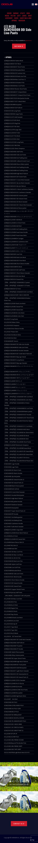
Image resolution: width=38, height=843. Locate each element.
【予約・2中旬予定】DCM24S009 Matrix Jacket (18, 411)
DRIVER (9, 13)
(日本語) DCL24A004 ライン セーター (15, 384)
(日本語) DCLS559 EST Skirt (12, 133)
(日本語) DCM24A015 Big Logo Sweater (15, 363)
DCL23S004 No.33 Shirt (11, 605)
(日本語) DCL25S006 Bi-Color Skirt (14, 316)
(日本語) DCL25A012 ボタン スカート (15, 251)
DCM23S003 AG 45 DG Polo (12, 558)
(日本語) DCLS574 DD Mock (12, 120)
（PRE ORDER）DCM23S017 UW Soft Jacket (17, 596)
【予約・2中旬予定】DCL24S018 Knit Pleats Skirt (18, 461)
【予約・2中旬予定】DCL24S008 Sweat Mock (17, 448)
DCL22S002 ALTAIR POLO (11, 737)
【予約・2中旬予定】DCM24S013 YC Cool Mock (18, 426)
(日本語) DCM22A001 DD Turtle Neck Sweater (17, 639)
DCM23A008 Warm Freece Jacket (14, 486)
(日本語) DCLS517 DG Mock (12, 136)
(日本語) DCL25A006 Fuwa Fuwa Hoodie (16, 232)
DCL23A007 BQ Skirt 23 (11, 545)
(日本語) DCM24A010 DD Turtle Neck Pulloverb (18, 354)
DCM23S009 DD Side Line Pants (13, 574)
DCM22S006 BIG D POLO (11, 712)
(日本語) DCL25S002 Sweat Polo (13, 307)
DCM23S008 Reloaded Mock (12, 570)
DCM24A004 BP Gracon (11, 341)
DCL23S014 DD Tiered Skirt (12, 636)
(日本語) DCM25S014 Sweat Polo (14, 279)
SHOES (16, 18)
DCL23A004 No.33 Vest (11, 536)
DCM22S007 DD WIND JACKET (13, 715)
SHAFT (30, 15)
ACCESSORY (9, 18)
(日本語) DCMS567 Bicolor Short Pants (15, 89)
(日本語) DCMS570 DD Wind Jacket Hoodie (16, 98)
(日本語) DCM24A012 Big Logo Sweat (15, 357)
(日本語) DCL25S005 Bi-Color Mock (14, 313)
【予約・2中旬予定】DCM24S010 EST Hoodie (17, 414)
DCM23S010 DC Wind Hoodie (13, 577)
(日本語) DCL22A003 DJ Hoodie (13, 686)
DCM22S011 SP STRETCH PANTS (13, 727)
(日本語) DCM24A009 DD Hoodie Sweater (16, 350)
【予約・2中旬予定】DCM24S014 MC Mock (17, 429)
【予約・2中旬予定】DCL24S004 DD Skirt (16, 439)
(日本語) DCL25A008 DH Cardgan (14, 238)
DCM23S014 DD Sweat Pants (12, 586)
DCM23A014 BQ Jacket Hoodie (13, 501)
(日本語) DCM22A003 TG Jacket (13, 646)
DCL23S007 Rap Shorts (11, 614)
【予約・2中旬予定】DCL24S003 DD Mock (16, 436)
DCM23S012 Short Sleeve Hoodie (14, 580)
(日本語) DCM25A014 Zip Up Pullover (15, 186)
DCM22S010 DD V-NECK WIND (13, 724)
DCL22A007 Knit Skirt (11, 699)
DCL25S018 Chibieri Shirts (12, 322)
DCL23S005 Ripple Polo (11, 608)
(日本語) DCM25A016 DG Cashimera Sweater (17, 192)
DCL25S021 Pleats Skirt (11, 332)
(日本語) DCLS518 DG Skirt (12, 139)
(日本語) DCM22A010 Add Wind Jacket (15, 668)
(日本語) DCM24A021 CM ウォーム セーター (17, 378)
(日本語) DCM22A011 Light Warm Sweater (16, 671)
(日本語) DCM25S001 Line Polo (13, 254)
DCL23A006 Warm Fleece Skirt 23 (14, 542)
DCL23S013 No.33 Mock (11, 633)
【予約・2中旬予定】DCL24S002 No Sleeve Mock (19, 432)
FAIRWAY (16, 13)
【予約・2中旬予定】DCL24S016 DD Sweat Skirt (18, 454)
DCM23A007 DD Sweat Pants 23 (13, 483)
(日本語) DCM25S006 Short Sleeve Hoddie (16, 264)
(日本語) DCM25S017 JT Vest (12, 289)
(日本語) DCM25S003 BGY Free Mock (15, 260)
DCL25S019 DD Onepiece (11, 325)
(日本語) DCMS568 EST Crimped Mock (15, 92)
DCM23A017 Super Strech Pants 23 (14, 511)
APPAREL (14, 20)
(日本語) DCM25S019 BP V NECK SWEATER (16, 295)
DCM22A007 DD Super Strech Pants (15, 658)
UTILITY (22, 13)
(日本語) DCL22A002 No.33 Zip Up (14, 683)
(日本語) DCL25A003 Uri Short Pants (14, 223)
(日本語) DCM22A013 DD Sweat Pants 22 (16, 677)
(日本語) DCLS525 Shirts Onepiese (14, 148)
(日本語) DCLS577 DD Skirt (12, 126)
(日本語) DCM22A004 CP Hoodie (13, 649)
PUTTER (13, 15)
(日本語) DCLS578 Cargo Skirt (12, 130)
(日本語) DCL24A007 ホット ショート (15, 387)
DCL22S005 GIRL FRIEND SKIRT (13, 746)
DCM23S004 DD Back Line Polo (13, 561)
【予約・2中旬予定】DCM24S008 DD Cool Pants (18, 408)
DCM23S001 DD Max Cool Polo (13, 552)
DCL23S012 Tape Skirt (10, 630)
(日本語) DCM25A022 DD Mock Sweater (15, 202)
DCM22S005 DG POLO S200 (12, 708)
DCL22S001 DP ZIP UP (10, 734)
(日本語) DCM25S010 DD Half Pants (14, 270)
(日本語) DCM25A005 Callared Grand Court (17, 161)
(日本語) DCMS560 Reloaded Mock (14, 70)
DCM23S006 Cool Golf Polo (12, 567)
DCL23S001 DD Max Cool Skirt (13, 599)
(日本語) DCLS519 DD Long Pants (14, 142)
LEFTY (19, 15)
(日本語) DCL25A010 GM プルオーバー (15, 245)
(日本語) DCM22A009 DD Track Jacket (15, 665)
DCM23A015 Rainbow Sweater (13, 505)
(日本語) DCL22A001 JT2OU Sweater (14, 680)
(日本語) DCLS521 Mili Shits (12, 145)
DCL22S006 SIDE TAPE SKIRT (12, 749)
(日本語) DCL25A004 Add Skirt (13, 226)
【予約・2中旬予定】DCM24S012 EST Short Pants (19, 418)
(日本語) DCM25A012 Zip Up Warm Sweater (17, 183)
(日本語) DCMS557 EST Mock (12, 64)
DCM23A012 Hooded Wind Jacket (14, 495)
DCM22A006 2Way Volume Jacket (14, 655)
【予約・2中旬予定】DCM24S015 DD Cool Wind (18, 292)
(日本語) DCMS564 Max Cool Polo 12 (15, 79)
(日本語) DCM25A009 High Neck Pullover (16, 173)
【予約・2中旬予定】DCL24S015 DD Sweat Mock (18, 451)
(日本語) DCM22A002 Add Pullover (14, 643)
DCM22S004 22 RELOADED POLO (14, 705)
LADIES (24, 15)
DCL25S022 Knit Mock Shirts (12, 335)
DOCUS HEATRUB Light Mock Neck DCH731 (17, 752)
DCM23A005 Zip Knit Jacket (12, 476)
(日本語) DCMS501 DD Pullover (13, 108)
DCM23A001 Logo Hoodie (11, 464)
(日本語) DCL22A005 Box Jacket (13, 693)
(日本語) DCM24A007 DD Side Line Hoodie (16, 344)
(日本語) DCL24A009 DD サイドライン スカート (18, 393)
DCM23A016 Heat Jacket (11, 508)
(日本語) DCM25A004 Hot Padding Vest (15, 158)
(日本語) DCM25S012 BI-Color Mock (14, 276)
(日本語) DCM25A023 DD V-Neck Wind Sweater (18, 205)
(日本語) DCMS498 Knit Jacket (12, 104)
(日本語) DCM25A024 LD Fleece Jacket (15, 208)
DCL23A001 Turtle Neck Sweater (14, 526)
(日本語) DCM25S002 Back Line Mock (15, 257)
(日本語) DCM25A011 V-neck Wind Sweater (17, 180)
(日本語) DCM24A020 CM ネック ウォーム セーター (19, 375)
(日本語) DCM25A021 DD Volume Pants (15, 199)
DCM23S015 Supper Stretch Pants (14, 589)
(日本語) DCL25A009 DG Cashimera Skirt (16, 242)
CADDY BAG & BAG (25, 18)
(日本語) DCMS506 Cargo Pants (13, 114)
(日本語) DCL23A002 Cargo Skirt (13, 530)
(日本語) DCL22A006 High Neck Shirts (15, 696)
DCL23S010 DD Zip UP (10, 624)
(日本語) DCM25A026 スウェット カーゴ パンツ (18, 216)
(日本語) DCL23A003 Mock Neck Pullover (16, 533)
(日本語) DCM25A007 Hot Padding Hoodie (16, 167)
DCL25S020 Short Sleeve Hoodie (14, 328)
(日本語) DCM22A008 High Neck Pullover (16, 661)
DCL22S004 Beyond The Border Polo (15, 743)
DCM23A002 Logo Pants (11, 467)
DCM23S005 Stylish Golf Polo (13, 564)
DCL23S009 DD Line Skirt (11, 621)
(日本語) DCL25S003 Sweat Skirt (13, 310)
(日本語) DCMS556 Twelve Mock (13, 61)
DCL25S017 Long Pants (11, 319)
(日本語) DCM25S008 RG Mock (13, 267)
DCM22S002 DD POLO (10, 702)
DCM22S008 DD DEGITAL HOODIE (14, 718)
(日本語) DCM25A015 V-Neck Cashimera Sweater (18, 189)
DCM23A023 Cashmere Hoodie (13, 523)
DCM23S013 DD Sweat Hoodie (13, 583)
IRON (28, 13)
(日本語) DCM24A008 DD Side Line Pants (16, 347)
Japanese (28, 40)
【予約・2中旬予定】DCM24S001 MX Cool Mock (18, 397)
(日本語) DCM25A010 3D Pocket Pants (15, 177)
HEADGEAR (22, 20)
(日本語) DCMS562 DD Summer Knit (14, 73)
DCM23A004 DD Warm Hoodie (13, 473)
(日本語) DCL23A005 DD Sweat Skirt (14, 539)
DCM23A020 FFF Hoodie (11, 514)
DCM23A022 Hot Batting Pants (13, 520)
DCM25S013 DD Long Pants (12, 111)
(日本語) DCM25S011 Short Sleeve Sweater (17, 273)
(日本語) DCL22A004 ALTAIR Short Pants (16, 690)
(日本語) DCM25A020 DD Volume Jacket (15, 195)
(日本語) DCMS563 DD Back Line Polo (15, 76)
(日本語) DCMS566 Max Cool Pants (14, 86)
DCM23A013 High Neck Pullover (13, 498)
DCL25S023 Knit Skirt (10, 338)
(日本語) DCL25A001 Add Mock (13, 220)
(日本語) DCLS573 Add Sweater (13, 117)
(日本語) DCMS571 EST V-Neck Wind (14, 101)
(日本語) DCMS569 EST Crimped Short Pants (17, 95)
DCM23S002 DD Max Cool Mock (13, 555)
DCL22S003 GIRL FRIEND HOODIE (14, 740)
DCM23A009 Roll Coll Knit (11, 489)
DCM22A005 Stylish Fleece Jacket (14, 652)
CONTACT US (19, 824)
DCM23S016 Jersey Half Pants (13, 592)
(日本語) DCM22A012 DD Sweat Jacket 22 (16, 674)
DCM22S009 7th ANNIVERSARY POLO (15, 721)
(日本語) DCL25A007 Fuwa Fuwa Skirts (15, 235)
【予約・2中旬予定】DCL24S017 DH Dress (16, 457)
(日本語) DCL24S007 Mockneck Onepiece (16, 445)
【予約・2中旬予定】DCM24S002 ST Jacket (17, 282)
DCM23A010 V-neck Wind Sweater (14, 492)
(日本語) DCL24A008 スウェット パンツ (15, 390)
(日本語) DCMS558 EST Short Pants (14, 67)
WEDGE (7, 15)
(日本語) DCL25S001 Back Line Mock (14, 303)
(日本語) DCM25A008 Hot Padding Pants (16, 170)
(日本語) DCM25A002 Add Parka (13, 151)
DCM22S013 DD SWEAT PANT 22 (13, 730)
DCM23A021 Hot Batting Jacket (13, 517)
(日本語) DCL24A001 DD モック (13, 381)
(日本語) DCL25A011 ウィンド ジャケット (16, 248)
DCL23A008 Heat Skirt (10, 548)
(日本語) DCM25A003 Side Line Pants (15, 155)
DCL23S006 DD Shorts (10, 611)
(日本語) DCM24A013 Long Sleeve (14, 360)
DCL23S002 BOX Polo (10, 602)
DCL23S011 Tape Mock (11, 627)
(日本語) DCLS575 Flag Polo (12, 123)
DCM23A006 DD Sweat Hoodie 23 (14, 479)
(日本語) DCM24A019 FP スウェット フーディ (17, 371)
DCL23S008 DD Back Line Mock (13, 617)
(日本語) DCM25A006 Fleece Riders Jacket (16, 164)
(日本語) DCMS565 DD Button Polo (14, 82)
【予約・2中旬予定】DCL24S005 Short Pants (17, 442)
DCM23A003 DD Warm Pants (12, 470)
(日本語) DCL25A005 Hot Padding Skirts (15, 229)
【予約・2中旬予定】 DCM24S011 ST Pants (17, 285)
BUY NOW (18, 46)
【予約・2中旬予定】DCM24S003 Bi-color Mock (18, 400)
